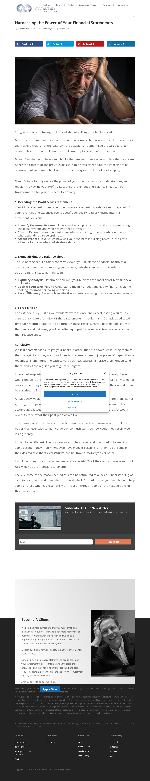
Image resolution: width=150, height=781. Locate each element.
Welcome (47, 5)
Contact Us (123, 5)
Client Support (84, 746)
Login (54, 11)
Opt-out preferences (75, 402)
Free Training (70, 5)
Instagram (114, 747)
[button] (104, 373)
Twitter (113, 756)
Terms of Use (20, 747)
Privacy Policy (72, 407)
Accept (75, 394)
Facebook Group (85, 751)
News (45, 11)
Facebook (114, 742)
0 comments (64, 28)
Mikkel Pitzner (23, 28)
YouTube (113, 751)
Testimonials (109, 5)
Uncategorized (50, 28)
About (57, 5)
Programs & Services (88, 5)
